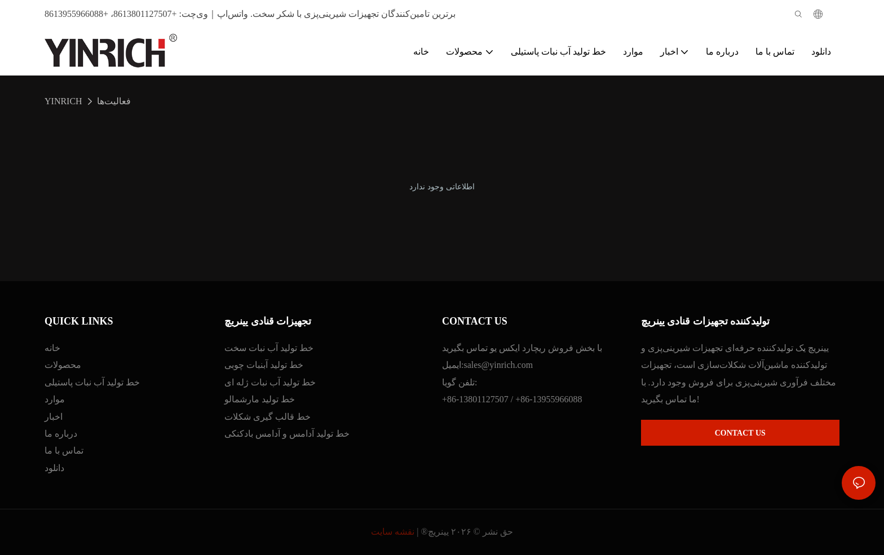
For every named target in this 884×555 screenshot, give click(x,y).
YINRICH (63, 101)
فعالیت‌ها (114, 101)
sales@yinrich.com (498, 364)
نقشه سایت (392, 531)
